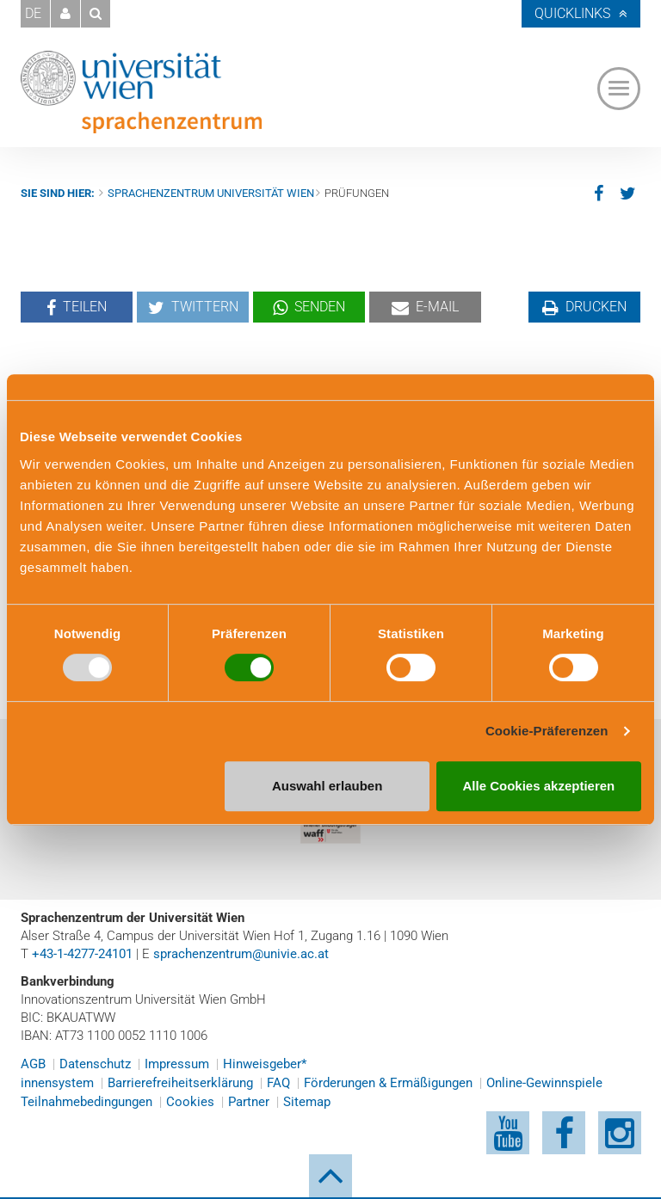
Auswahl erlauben (327, 785)
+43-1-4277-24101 (82, 954)
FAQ (278, 1083)
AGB (33, 1064)
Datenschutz (95, 1064)
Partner (248, 1102)
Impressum (177, 1064)
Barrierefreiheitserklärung (180, 1083)
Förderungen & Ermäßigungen (388, 1083)
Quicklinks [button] (572, 13)
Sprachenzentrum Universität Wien (211, 193)
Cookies (190, 1102)
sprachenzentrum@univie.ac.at (241, 954)
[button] (65, 14)
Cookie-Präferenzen (546, 730)
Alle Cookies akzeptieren (539, 785)
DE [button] (33, 13)
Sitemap (306, 1102)
